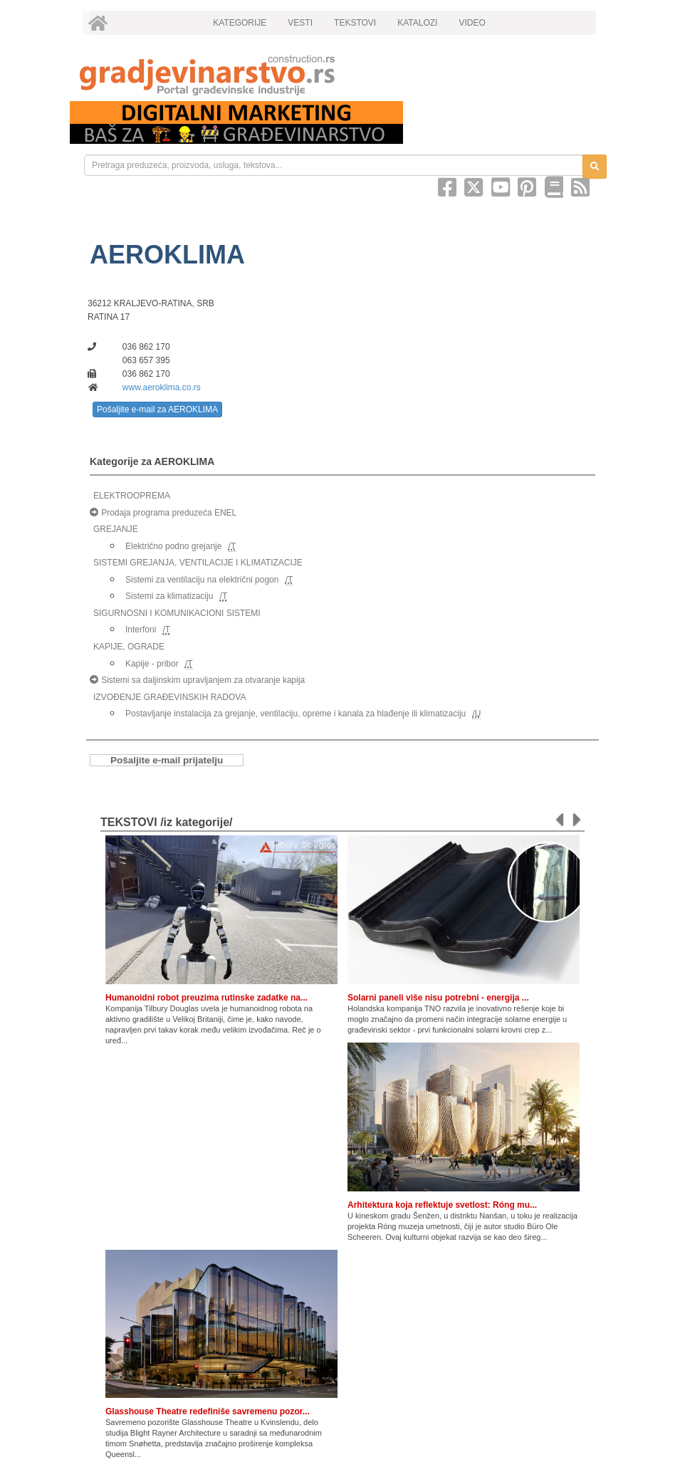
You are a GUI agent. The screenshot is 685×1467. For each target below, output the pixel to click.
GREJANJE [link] (115, 529)
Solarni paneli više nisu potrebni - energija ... (438, 998)
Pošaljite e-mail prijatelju (166, 760)
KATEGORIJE (239, 23)
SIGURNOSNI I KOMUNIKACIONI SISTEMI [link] (177, 613)
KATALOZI (417, 23)
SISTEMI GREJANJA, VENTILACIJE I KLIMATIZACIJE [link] (198, 563)
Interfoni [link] (140, 630)
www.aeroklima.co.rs (161, 387)
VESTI (300, 23)
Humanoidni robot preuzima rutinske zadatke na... (206, 998)
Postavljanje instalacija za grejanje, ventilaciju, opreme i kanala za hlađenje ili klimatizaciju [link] (295, 714)
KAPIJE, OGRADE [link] (128, 647)
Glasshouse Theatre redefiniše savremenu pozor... (207, 1411)
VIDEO (472, 23)
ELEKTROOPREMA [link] (131, 496)
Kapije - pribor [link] (152, 664)
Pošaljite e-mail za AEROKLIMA (157, 409)
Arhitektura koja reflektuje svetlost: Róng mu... (442, 1205)
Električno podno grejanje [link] (173, 546)
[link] (342, 75)
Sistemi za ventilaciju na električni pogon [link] (201, 580)
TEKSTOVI (355, 23)
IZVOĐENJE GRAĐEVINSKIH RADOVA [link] (169, 697)
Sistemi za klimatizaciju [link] (169, 596)
